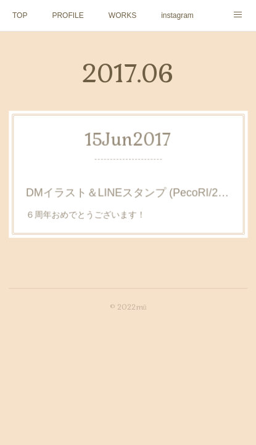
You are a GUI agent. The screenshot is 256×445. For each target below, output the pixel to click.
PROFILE (67, 15)
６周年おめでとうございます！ (89, 211)
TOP (19, 15)
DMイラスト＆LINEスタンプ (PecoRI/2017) (127, 191)
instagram (177, 15)
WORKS (122, 15)
